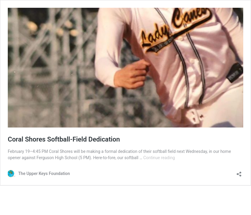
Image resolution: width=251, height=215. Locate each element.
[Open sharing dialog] (239, 172)
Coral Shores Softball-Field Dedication (64, 139)
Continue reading (159, 157)
